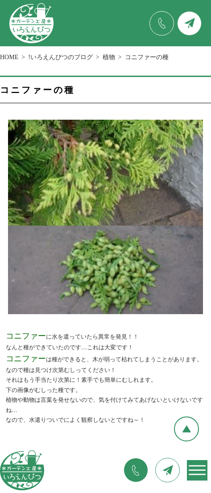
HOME (9, 57)
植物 (109, 57)
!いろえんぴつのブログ (60, 57)
